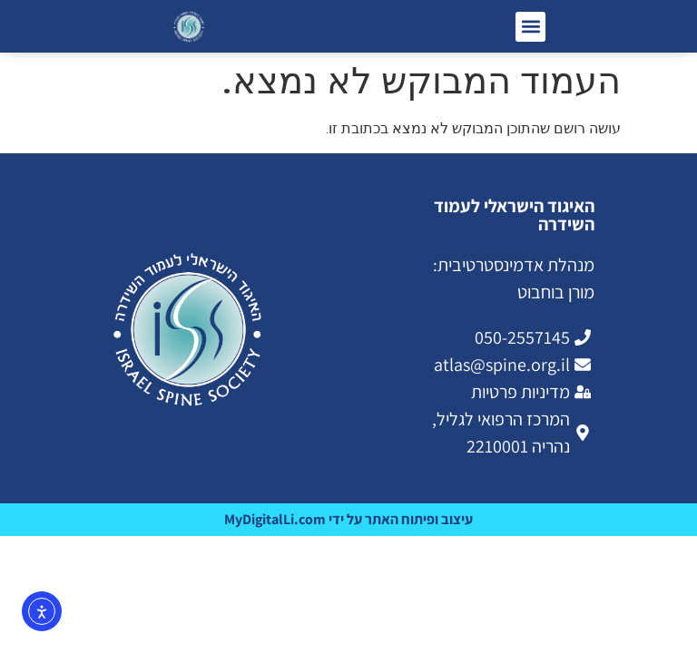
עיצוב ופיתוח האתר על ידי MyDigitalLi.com (348, 519)
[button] (530, 27)
